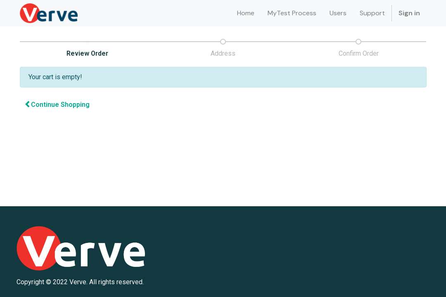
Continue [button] (57, 104)
